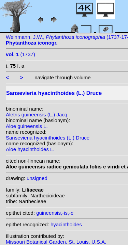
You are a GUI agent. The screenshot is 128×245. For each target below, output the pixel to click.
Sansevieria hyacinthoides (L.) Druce (47, 138)
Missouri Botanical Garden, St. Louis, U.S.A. (56, 242)
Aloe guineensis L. (27, 126)
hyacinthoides (66, 224)
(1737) (20, 54)
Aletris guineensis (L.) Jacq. (37, 114)
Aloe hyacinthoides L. (30, 149)
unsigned (37, 178)
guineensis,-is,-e (54, 213)
